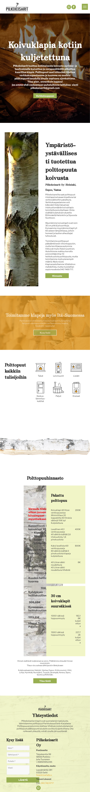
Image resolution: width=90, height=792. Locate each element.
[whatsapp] (69, 7)
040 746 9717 (47, 783)
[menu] (85, 7)
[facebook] (73, 7)
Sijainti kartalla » (44, 775)
